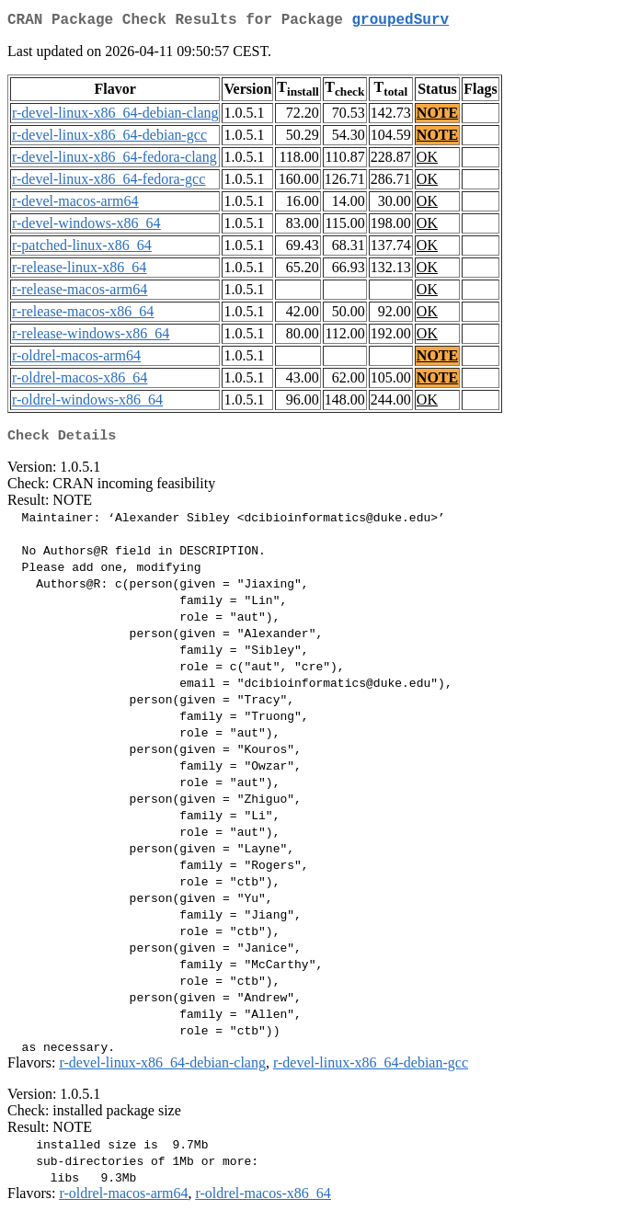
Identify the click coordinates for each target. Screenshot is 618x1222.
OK (427, 160)
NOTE (437, 116)
